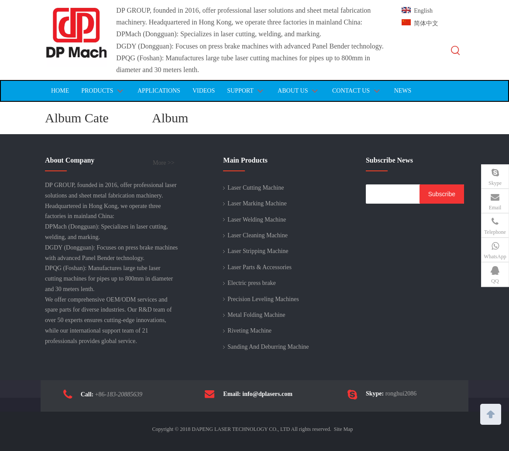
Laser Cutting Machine (255, 187)
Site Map (343, 429)
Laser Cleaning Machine (257, 235)
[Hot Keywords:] (456, 51)
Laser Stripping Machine (257, 251)
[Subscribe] (442, 194)
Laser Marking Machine (256, 203)
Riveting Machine (249, 330)
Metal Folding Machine (256, 315)
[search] (390, 194)
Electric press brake (251, 283)
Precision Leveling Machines (263, 299)
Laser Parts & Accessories (259, 267)
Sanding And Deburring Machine (268, 346)
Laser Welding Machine (256, 219)
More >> (164, 163)
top (491, 413)
